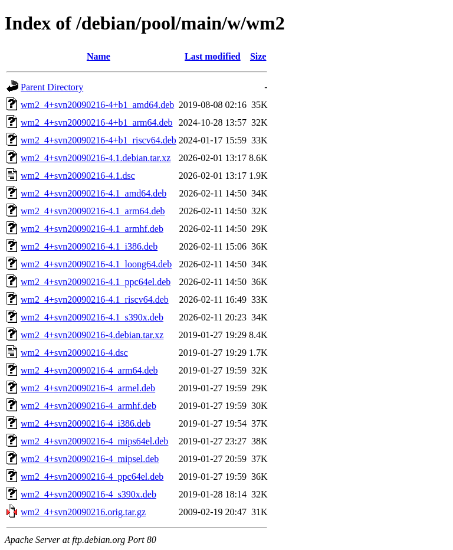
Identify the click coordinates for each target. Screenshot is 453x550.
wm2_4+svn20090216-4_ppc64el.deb (92, 477)
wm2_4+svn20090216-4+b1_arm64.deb (97, 122)
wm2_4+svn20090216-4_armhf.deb (88, 406)
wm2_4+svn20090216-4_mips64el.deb (94, 441)
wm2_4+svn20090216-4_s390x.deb (88, 494)
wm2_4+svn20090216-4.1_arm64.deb (93, 211)
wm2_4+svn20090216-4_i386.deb (85, 423)
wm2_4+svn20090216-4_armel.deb (88, 388)
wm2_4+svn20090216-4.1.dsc (78, 176)
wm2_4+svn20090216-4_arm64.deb (89, 370)
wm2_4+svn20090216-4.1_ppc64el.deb (95, 282)
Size (258, 56)
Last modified (213, 56)
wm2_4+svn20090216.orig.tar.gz (83, 512)
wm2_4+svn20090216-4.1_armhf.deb (92, 229)
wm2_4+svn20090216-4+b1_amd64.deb (97, 105)
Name (98, 56)
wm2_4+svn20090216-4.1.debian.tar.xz (95, 158)
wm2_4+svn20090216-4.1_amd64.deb (93, 193)
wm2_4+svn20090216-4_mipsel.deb (90, 459)
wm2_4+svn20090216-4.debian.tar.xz (92, 335)
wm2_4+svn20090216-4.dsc (74, 353)
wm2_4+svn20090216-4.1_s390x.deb (92, 317)
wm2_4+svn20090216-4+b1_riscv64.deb (98, 140)
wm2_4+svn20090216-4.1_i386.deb (89, 246)
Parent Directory (52, 87)
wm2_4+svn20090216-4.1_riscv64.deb (95, 299)
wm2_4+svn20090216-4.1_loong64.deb (96, 264)
